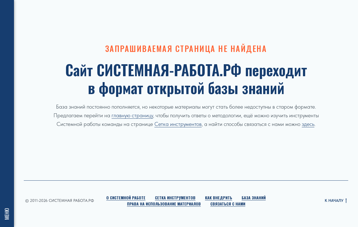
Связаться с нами (227, 204)
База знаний (254, 197)
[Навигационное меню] (7, 8)
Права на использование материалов (164, 204)
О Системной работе (125, 197)
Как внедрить (218, 197)
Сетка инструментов (178, 124)
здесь (308, 124)
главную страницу (132, 115)
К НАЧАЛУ (336, 201)
